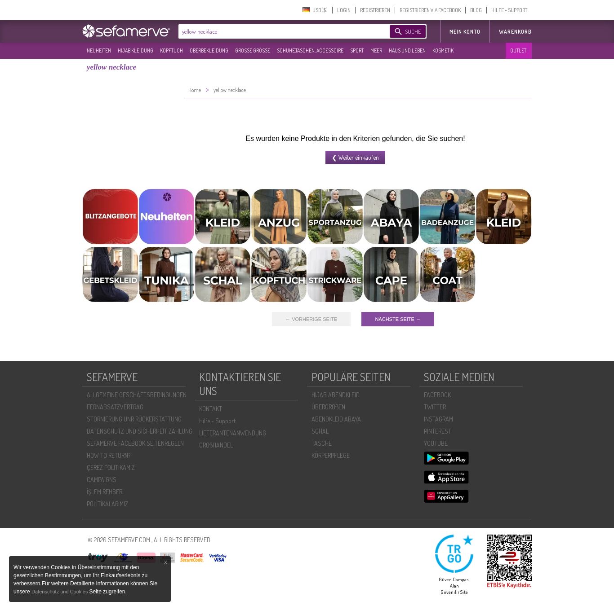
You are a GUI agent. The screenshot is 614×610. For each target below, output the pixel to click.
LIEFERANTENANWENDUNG (232, 433)
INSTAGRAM (438, 419)
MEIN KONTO (465, 31)
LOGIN (344, 10)
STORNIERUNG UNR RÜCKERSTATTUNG (134, 419)
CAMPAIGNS (101, 479)
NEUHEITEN (99, 50)
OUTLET (518, 50)
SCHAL (320, 431)
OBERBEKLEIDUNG (209, 50)
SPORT (357, 50)
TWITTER (435, 407)
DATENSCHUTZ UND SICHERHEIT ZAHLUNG (139, 431)
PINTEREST (437, 431)
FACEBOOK (437, 395)
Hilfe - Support (217, 421)
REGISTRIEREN (375, 10)
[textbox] (276, 31)
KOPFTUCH (171, 50)
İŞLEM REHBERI (105, 492)
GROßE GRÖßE (252, 50)
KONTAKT (210, 409)
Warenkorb (515, 31)
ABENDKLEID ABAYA (336, 419)
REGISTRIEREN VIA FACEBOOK (430, 10)
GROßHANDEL (216, 445)
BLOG (476, 10)
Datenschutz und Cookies (60, 591)
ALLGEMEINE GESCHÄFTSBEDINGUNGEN (137, 395)
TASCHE (321, 443)
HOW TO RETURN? (108, 455)
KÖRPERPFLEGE (330, 455)
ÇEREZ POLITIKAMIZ (111, 467)
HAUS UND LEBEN (407, 50)
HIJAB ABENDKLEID (335, 395)
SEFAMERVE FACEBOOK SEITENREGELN (135, 443)
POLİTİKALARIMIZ (107, 504)
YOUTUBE (436, 443)
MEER (376, 50)
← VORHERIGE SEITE (311, 319)
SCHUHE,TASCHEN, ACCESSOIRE (310, 50)
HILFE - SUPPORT (509, 10)
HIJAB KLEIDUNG (135, 50)
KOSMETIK (443, 50)
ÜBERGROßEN (328, 407)
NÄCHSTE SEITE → (397, 319)
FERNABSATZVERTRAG (115, 407)
